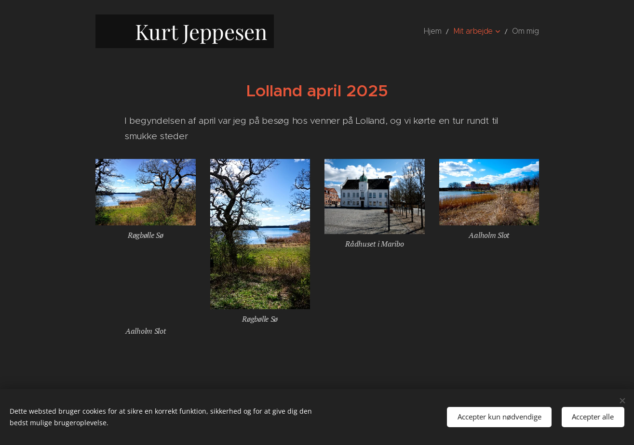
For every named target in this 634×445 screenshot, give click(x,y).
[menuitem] (442, 31)
